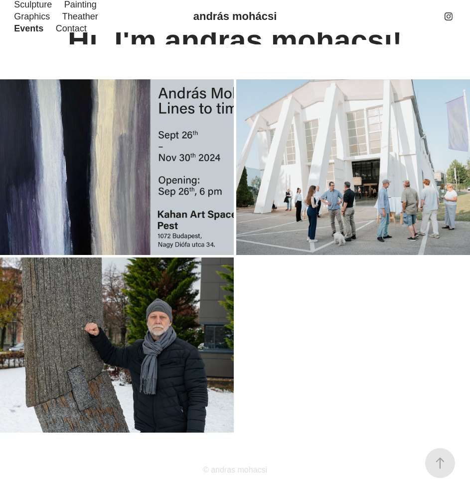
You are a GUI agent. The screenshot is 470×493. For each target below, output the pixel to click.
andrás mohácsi (235, 16)
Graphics (32, 16)
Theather (80, 16)
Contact (71, 28)
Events (28, 28)
